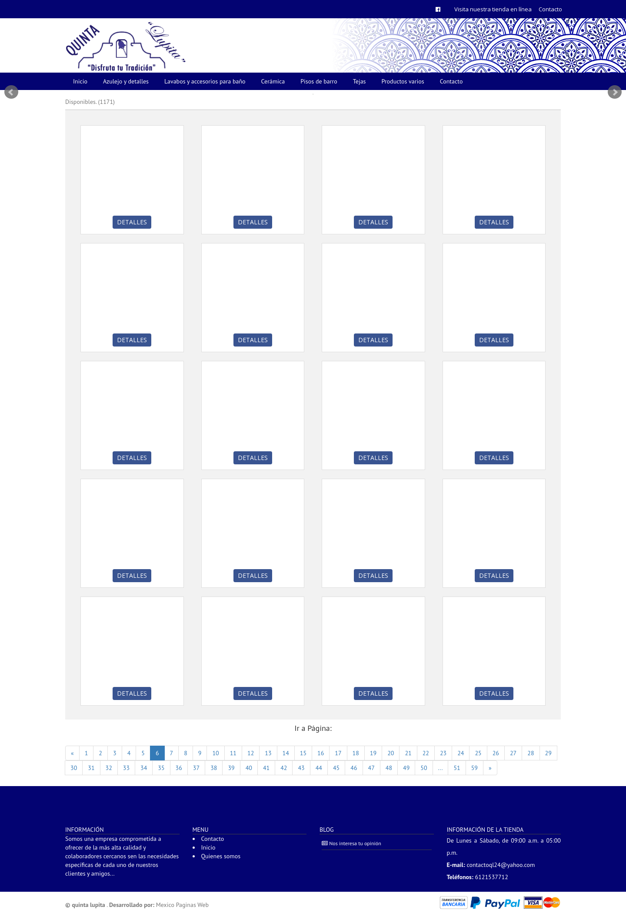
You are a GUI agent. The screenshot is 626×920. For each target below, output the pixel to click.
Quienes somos (221, 856)
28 (530, 753)
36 (179, 768)
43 (301, 768)
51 (456, 768)
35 (161, 768)
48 (389, 768)
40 (249, 768)
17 (338, 753)
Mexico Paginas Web (182, 905)
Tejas (359, 81)
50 (423, 768)
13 (268, 753)
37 (196, 768)
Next (615, 92)
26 (496, 753)
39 (231, 768)
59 (474, 768)
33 (126, 768)
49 (406, 768)
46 (353, 768)
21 (408, 753)
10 (215, 753)
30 (73, 768)
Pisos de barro (318, 81)
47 (371, 768)
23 (443, 753)
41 (266, 768)
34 (143, 768)
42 (283, 768)
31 (91, 768)
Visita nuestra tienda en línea (493, 9)
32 (109, 768)
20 (390, 753)
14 (286, 753)
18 (356, 753)
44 (319, 768)
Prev (11, 92)
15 (303, 753)
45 (336, 768)
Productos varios (403, 81)
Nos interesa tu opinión (351, 843)
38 (213, 768)
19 (373, 753)
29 (548, 753)
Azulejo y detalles (126, 81)
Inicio (80, 81)
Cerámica (273, 81)
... (440, 768)
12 (250, 753)
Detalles (132, 222)
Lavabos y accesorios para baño (205, 81)
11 (233, 753)
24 (460, 753)
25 (478, 753)
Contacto (550, 9)
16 (320, 753)
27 (513, 753)
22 (426, 753)
